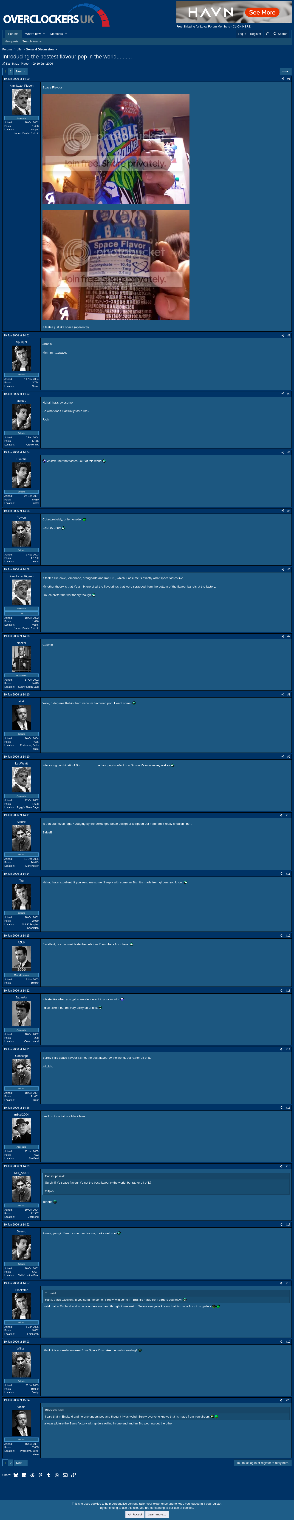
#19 (288, 1341)
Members (56, 34)
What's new (33, 34)
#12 (288, 935)
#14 (288, 1049)
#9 (288, 756)
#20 (288, 1400)
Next (19, 71)
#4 (288, 452)
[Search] (280, 34)
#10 (288, 815)
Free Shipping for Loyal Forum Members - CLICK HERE (213, 26)
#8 (288, 694)
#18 (288, 1283)
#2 (288, 335)
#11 (288, 873)
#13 (288, 990)
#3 (288, 394)
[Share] (283, 79)
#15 (288, 1107)
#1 (288, 78)
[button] (44, 34)
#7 (288, 636)
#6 (288, 569)
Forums (13, 34)
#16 (288, 1166)
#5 (288, 511)
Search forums (32, 41)
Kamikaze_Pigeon (18, 63)
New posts (12, 41)
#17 (288, 1224)
